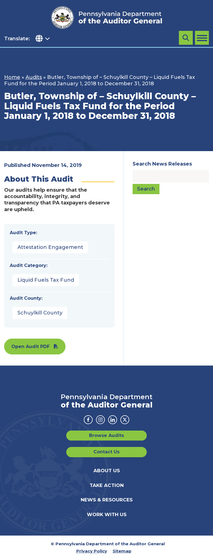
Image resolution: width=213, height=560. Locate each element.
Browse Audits (106, 435)
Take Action (107, 485)
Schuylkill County (39, 313)
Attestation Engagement (50, 247)
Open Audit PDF (30, 346)
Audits (34, 77)
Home (12, 77)
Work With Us (106, 514)
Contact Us (106, 451)
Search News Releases (162, 164)
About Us (106, 470)
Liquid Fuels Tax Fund (45, 280)
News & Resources (107, 499)
